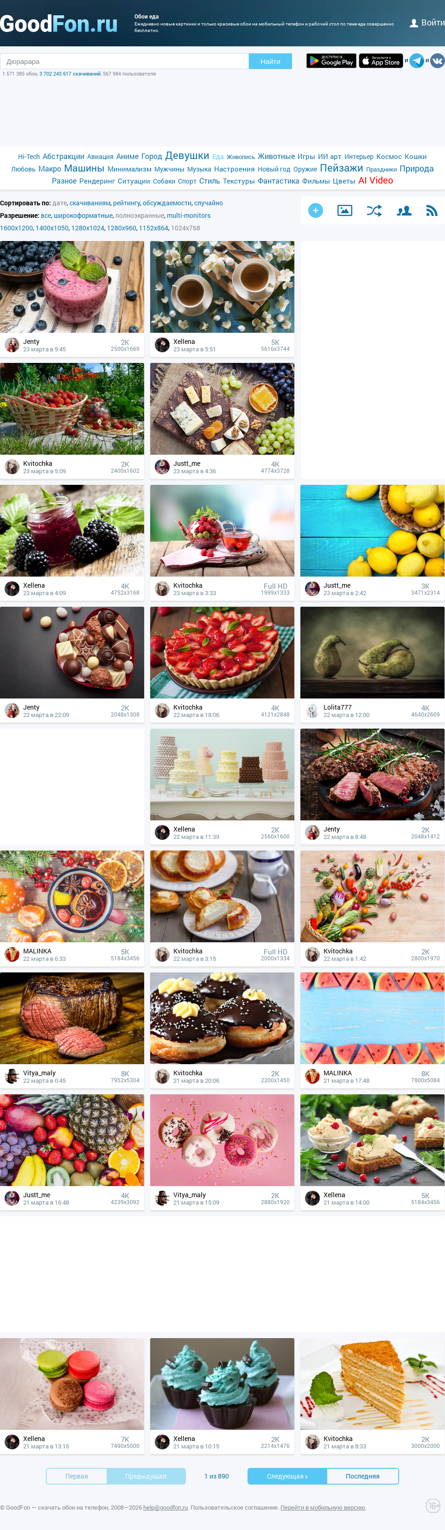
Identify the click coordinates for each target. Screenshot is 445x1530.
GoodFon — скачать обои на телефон (57, 1507)
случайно (208, 202)
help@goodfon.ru (165, 1507)
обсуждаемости (167, 202)
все (46, 215)
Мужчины (169, 169)
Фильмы (316, 180)
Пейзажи (341, 167)
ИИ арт (330, 156)
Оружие (305, 169)
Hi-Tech (29, 156)
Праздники (381, 169)
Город (151, 156)
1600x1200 (16, 227)
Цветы (344, 180)
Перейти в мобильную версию (322, 1507)
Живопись (241, 156)
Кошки (416, 156)
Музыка (199, 169)
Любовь (23, 169)
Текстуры (239, 180)
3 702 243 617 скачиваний (70, 73)
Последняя (363, 1476)
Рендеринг (97, 180)
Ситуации (134, 180)
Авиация (100, 156)
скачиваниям (90, 202)
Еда (218, 156)
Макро (49, 168)
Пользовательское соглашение (234, 1507)
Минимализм (130, 168)
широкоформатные (83, 215)
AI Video (375, 180)
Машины (84, 168)
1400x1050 (52, 227)
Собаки (164, 181)
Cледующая (288, 1476)
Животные (276, 156)
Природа (417, 168)
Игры (306, 156)
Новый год (274, 169)
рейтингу (126, 202)
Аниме (127, 156)
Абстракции (63, 156)
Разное (64, 180)
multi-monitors (188, 215)
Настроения (234, 168)
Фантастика (278, 180)
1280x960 (121, 227)
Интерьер (359, 156)
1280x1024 (87, 227)
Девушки (187, 155)
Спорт (187, 181)
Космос (389, 156)
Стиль (209, 180)
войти (427, 22)
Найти (270, 61)
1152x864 (153, 227)
